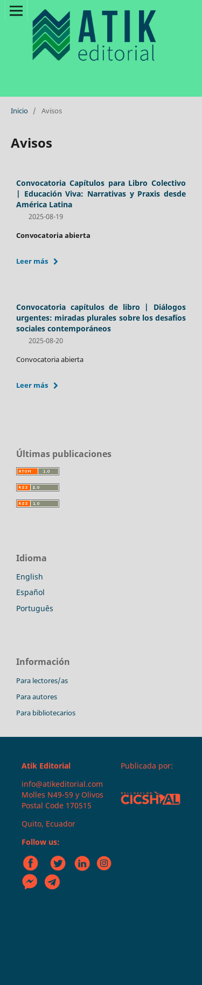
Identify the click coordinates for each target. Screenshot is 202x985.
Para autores (36, 696)
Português (34, 608)
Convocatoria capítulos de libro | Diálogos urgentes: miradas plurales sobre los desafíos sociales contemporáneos (101, 318)
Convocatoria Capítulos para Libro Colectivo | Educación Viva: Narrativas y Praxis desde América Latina (101, 193)
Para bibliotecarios (45, 713)
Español (30, 592)
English (29, 576)
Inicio (19, 110)
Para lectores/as (42, 680)
